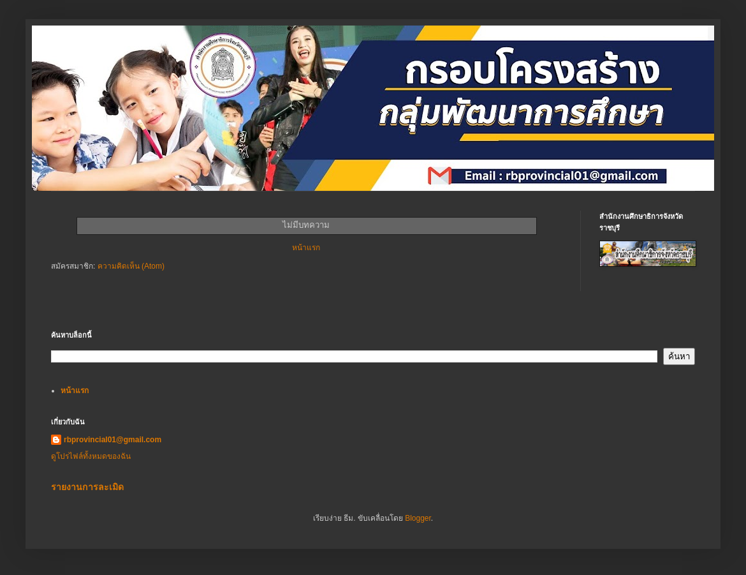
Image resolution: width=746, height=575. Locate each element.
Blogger (418, 518)
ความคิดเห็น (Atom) (131, 266)
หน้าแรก (306, 247)
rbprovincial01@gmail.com (112, 439)
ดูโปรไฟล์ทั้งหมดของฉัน (91, 456)
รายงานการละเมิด (87, 487)
